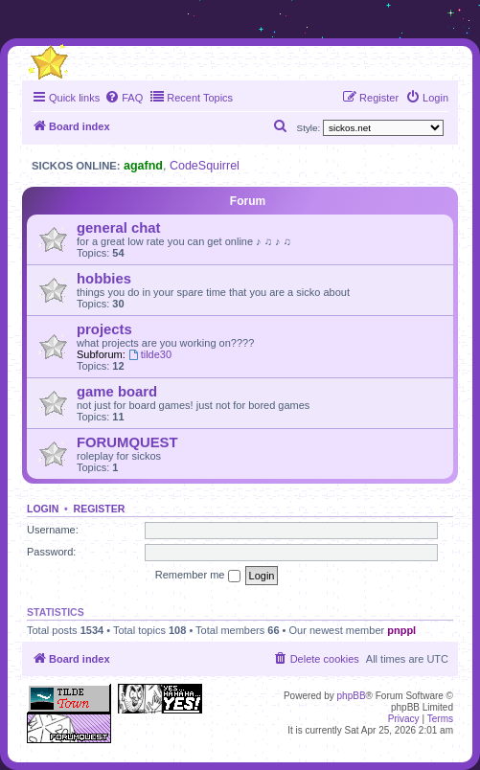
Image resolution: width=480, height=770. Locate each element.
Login (42, 508)
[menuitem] (123, 97)
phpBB (351, 696)
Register (100, 508)
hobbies (104, 278)
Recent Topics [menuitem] (191, 96)
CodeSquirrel (205, 165)
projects (104, 329)
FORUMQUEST (127, 442)
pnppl (401, 630)
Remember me (197, 575)
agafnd (143, 165)
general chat (118, 228)
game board (117, 391)
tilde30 (149, 354)
